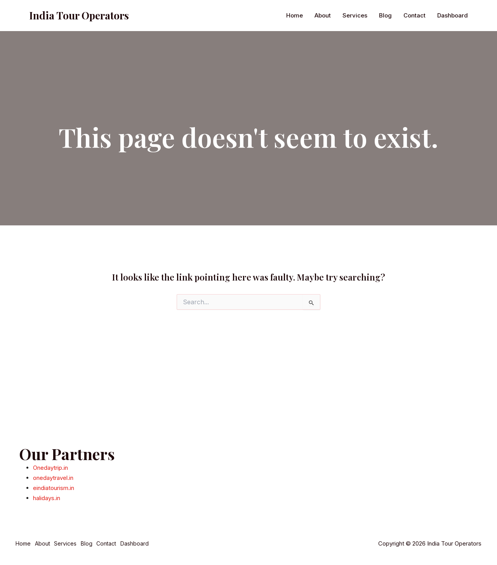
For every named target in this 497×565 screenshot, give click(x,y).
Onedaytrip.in (50, 469)
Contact (414, 55)
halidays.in (46, 498)
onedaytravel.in (53, 478)
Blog (385, 55)
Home (294, 55)
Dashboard (452, 55)
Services (354, 55)
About (323, 55)
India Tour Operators (79, 55)
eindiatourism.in (53, 488)
